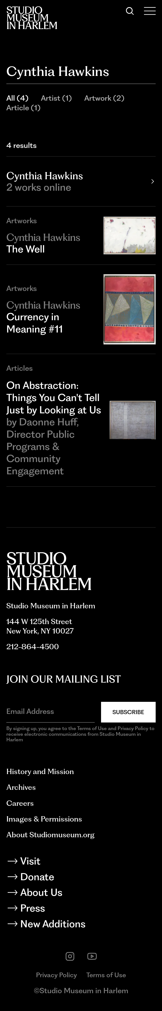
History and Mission (40, 771)
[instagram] (70, 956)
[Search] (130, 11)
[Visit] (81, 862)
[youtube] (92, 956)
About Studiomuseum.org (50, 834)
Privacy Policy (56, 975)
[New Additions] (81, 925)
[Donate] (81, 878)
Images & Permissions (44, 818)
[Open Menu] (150, 11)
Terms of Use (106, 975)
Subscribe (128, 712)
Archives (21, 787)
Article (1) (23, 107)
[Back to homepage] (31, 17)
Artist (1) (56, 98)
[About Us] (81, 893)
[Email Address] (50, 711)
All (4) (17, 98)
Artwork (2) (104, 98)
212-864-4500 (32, 646)
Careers (20, 803)
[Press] (81, 909)
